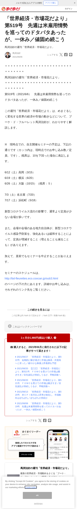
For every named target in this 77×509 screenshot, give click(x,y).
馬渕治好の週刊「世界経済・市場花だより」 (29, 47)
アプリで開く (50, 3)
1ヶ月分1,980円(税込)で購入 (38, 337)
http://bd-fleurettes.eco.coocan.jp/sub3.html (31, 278)
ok (37, 499)
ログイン (68, 9)
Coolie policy (30, 491)
